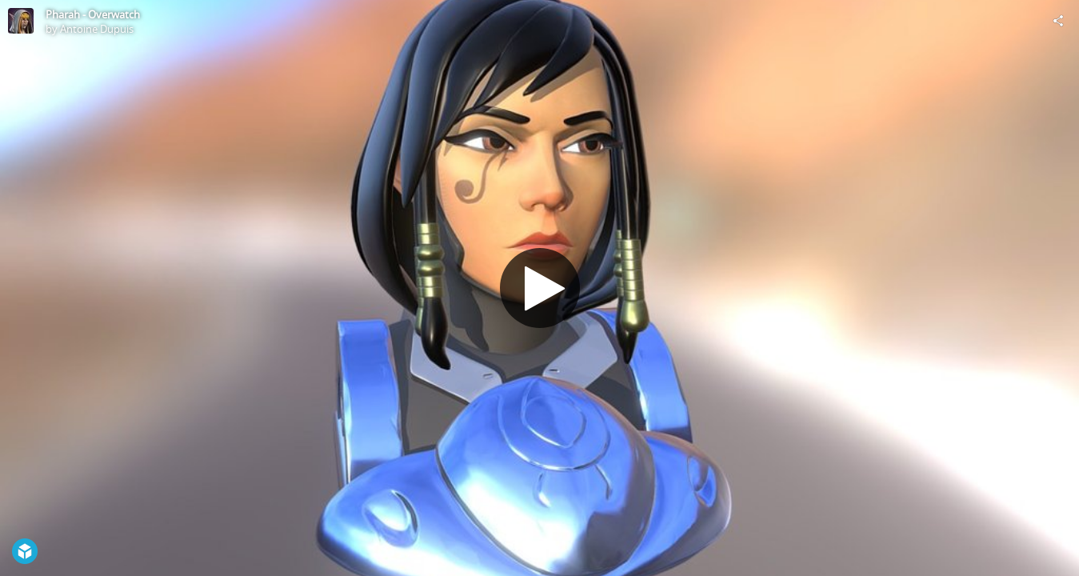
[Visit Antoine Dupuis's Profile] (21, 21)
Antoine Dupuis (97, 29)
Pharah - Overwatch (93, 14)
